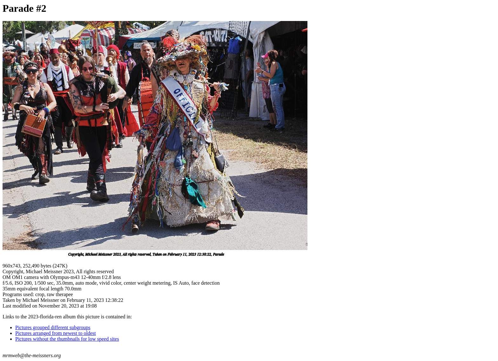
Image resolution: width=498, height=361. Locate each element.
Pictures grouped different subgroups (53, 327)
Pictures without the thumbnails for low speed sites (67, 339)
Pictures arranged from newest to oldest (55, 333)
